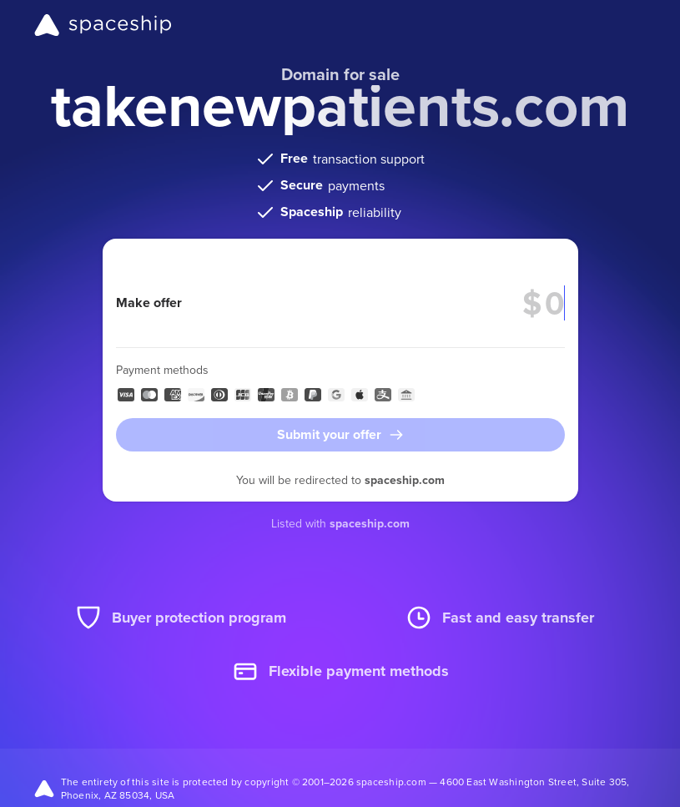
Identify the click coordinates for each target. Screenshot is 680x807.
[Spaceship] (103, 25)
